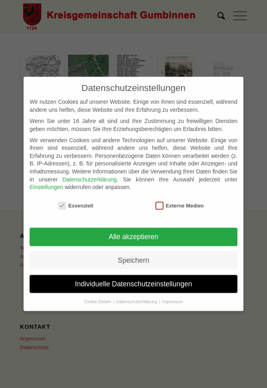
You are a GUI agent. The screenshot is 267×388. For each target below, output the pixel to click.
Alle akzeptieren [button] (134, 231)
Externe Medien (179, 200)
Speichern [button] (133, 254)
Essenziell (75, 200)
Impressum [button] (172, 295)
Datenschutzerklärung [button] (137, 295)
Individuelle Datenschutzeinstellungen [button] (133, 278)
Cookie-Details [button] (98, 295)
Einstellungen (46, 181)
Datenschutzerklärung (89, 173)
